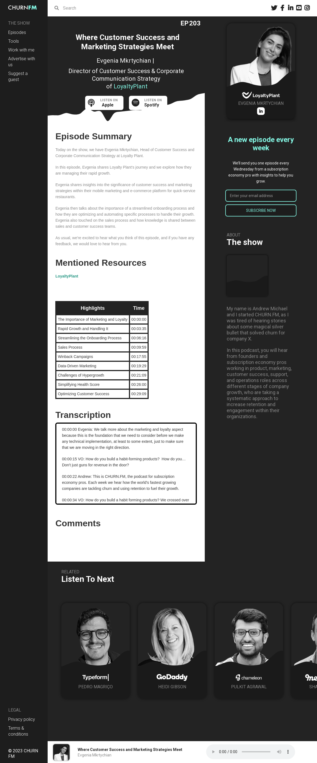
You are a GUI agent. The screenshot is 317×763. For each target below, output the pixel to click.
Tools (13, 41)
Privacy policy (21, 719)
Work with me (21, 50)
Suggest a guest (18, 76)
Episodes (17, 32)
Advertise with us (21, 61)
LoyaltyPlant (66, 276)
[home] (24, 7)
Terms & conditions (18, 731)
